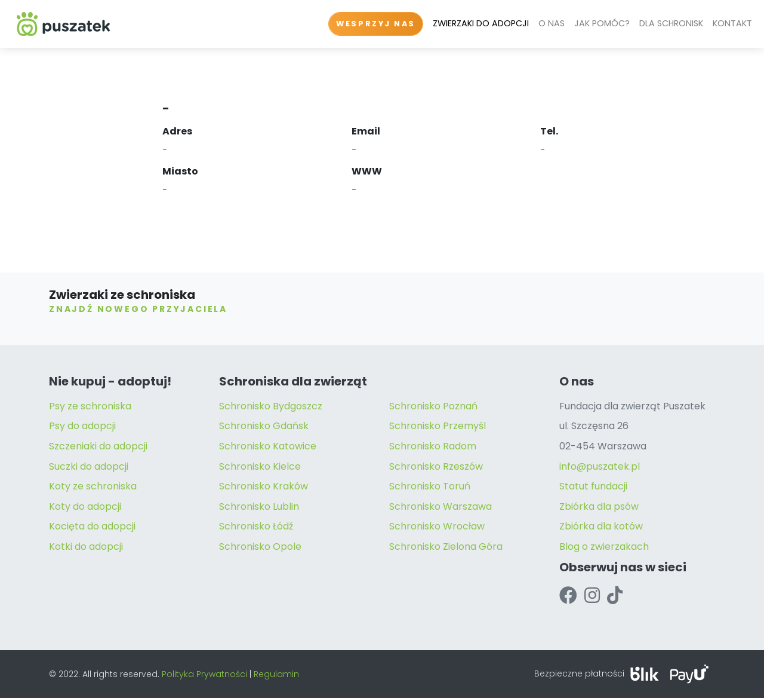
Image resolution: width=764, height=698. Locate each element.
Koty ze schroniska (93, 486)
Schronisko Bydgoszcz (270, 406)
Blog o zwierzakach (604, 546)
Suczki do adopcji (88, 466)
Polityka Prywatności (204, 674)
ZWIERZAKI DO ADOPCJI (481, 23)
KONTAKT (732, 23)
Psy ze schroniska (90, 406)
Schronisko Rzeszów (436, 466)
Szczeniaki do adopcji (98, 446)
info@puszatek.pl (599, 466)
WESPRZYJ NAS (375, 24)
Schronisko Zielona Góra (446, 546)
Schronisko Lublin (259, 506)
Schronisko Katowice (267, 446)
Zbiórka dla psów (599, 506)
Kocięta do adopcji (92, 526)
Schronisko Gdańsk (264, 426)
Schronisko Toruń (429, 486)
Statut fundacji (593, 486)
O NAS (551, 23)
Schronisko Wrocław (437, 526)
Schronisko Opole (260, 546)
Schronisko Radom (432, 446)
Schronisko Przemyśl (437, 426)
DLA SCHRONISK (671, 23)
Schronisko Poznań (433, 406)
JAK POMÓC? (602, 23)
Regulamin (276, 674)
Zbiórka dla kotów (601, 526)
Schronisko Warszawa (440, 506)
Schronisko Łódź (256, 526)
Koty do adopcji (85, 506)
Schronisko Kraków (263, 486)
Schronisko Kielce (260, 466)
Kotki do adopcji (86, 546)
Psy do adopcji (82, 426)
